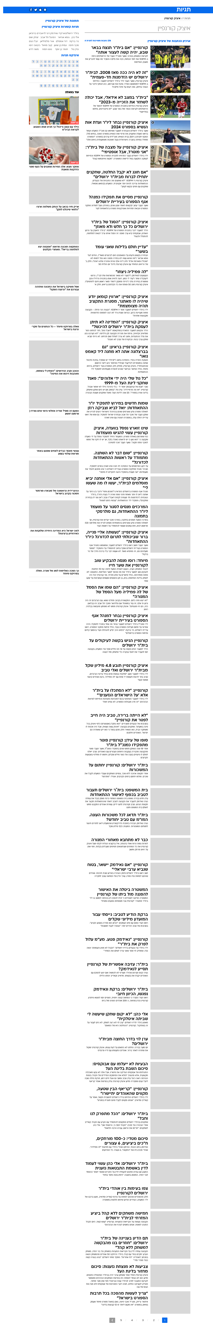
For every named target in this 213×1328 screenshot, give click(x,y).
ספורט (154, 3)
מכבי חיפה (70, 45)
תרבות (143, 3)
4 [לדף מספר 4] (128, 1320)
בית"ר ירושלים (69, 33)
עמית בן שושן (57, 45)
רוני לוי (43, 33)
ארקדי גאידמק (54, 33)
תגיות (184, 18)
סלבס (133, 3)
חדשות (165, 3)
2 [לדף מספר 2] (150, 1320)
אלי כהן (72, 37)
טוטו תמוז (44, 49)
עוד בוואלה (69, 92)
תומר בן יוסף (58, 49)
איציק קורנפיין (169, 18)
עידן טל (72, 49)
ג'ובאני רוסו (31, 45)
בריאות (104, 3)
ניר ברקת (71, 41)
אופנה (68, 3)
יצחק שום (30, 37)
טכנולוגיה (81, 3)
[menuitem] (163, 3)
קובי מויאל (44, 45)
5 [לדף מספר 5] (118, 1320)
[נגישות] (4, 3)
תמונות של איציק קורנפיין (59, 21)
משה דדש (31, 49)
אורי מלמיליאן (44, 41)
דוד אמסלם (58, 41)
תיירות (93, 3)
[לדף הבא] (109, 1320)
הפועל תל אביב (45, 37)
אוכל (114, 3)
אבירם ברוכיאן (33, 33)
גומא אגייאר (60, 37)
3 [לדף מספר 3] (139, 1320)
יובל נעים (30, 41)
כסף (123, 3)
